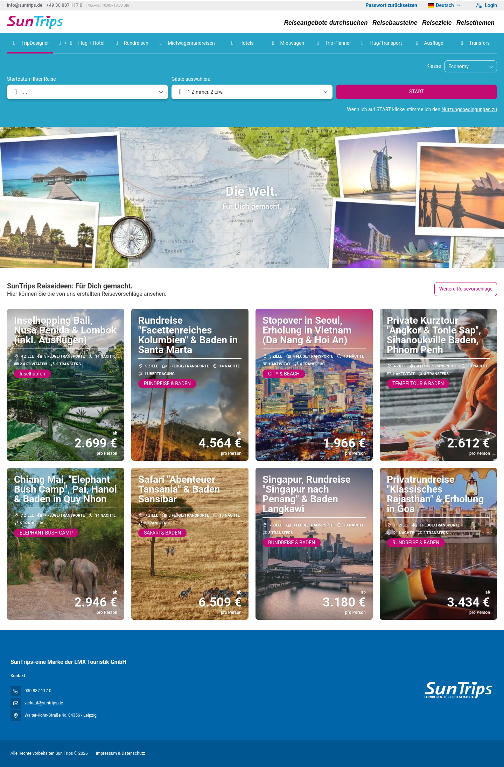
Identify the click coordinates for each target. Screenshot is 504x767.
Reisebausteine (394, 22)
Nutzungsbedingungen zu (469, 109)
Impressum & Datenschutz (120, 753)
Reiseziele (437, 22)
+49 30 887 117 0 (64, 5)
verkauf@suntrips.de (43, 703)
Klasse (433, 66)
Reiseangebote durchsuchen (326, 22)
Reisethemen (475, 22)
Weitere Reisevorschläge (465, 289)
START (416, 91)
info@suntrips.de (24, 5)
